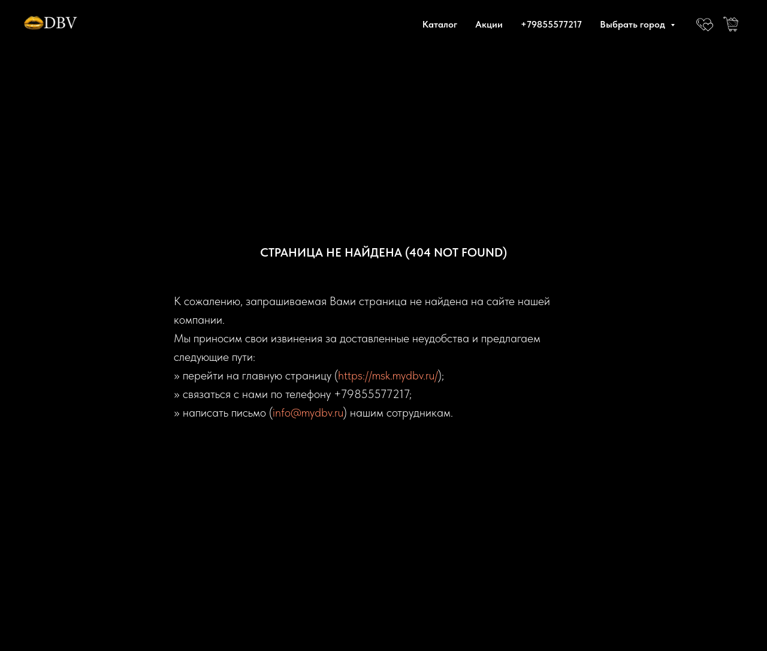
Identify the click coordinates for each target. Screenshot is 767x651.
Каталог (439, 24)
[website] (705, 24)
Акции (489, 24)
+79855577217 (551, 24)
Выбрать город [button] (634, 24)
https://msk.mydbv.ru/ (388, 375)
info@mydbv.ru (308, 412)
